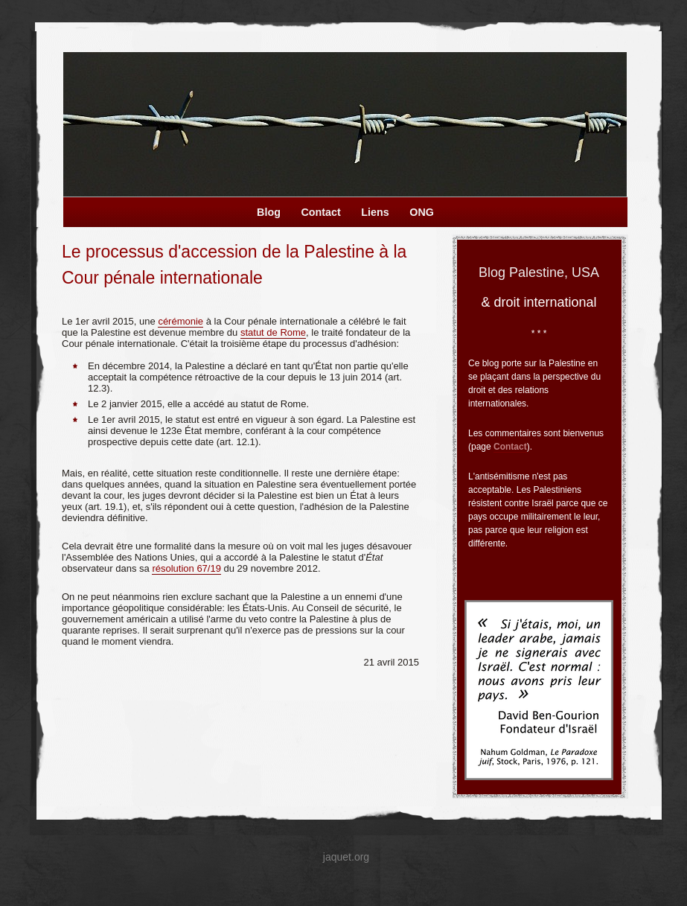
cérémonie (180, 321)
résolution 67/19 (186, 568)
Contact (510, 446)
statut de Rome (273, 332)
